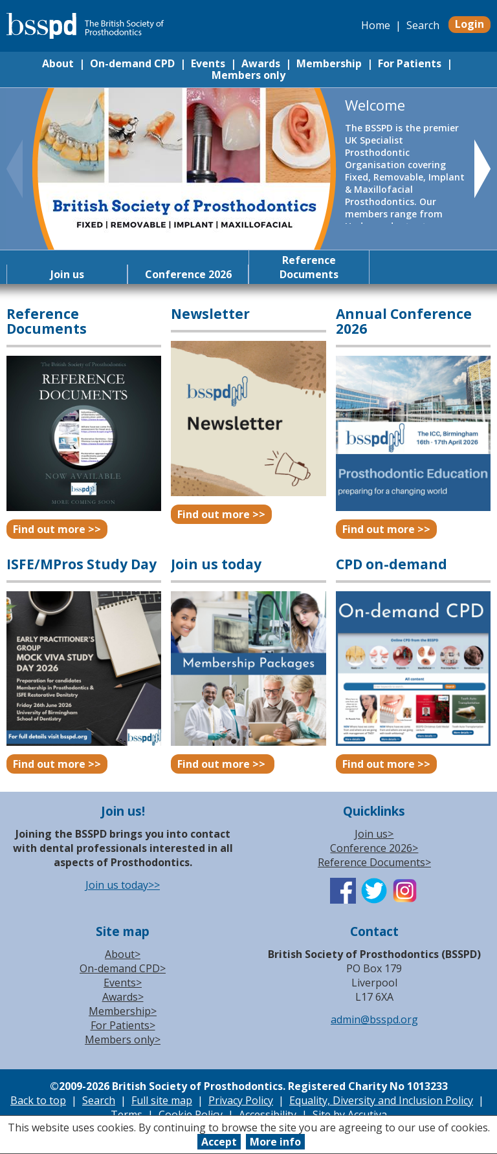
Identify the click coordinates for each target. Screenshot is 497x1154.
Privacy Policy (240, 1100)
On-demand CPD (132, 63)
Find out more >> (57, 529)
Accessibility (267, 1114)
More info (275, 1142)
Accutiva (367, 1114)
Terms (126, 1114)
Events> (123, 982)
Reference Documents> (374, 862)
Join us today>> (122, 885)
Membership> (123, 1011)
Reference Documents (309, 267)
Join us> (374, 834)
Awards (260, 63)
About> (122, 954)
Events (208, 63)
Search (422, 25)
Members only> (122, 1039)
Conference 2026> (374, 848)
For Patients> (123, 1025)
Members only (248, 75)
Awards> (123, 997)
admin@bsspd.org (374, 1019)
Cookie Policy (191, 1114)
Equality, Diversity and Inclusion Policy (381, 1100)
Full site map (161, 1100)
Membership (329, 63)
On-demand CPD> (123, 968)
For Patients (409, 63)
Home (375, 25)
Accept (219, 1142)
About (58, 63)
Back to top (38, 1100)
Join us (67, 274)
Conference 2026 (188, 274)
